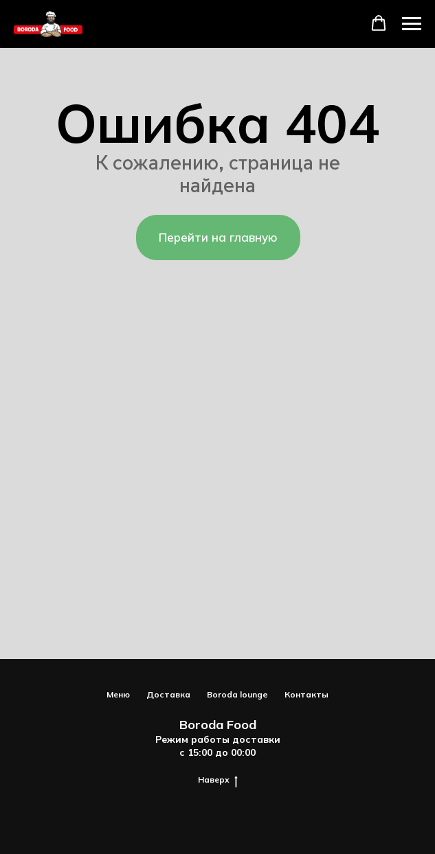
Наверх (218, 779)
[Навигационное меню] (411, 24)
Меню (118, 694)
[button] (378, 23)
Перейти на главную (218, 237)
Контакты (306, 694)
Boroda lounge (237, 694)
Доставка (168, 694)
